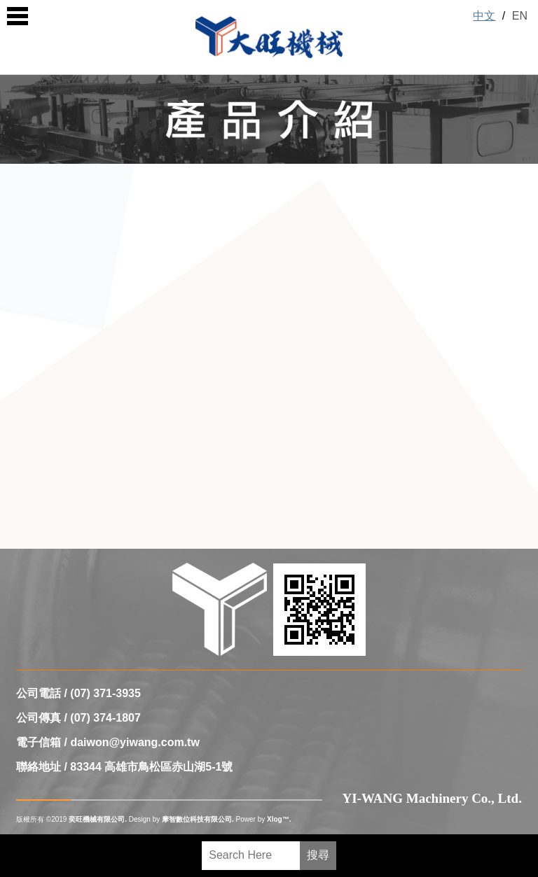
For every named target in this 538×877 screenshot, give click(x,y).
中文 (484, 16)
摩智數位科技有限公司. (198, 819)
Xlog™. (279, 819)
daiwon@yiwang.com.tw (135, 742)
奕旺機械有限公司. (98, 819)
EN (519, 16)
